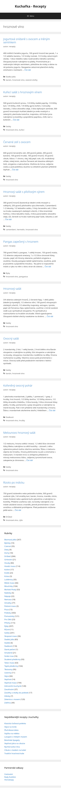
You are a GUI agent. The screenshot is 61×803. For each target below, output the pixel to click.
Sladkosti (10, 417)
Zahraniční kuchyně (12, 686)
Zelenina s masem (12, 699)
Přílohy (7, 623)
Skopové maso (10, 636)
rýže (21, 520)
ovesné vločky (31, 80)
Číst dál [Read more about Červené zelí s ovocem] (15, 169)
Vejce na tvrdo (10, 727)
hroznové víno (18, 80)
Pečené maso (10, 606)
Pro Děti (7, 619)
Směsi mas (9, 656)
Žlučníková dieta (11, 730)
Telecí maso (9, 662)
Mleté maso (9, 583)
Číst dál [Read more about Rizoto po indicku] (18, 510)
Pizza (6, 609)
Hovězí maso (9, 566)
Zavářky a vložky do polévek (16, 692)
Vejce (6, 676)
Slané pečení (9, 649)
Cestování (8, 774)
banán (8, 80)
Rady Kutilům (10, 777)
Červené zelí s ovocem (16, 142)
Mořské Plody (10, 589)
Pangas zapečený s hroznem (20, 241)
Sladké (7, 643)
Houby (7, 563)
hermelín (21, 229)
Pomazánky (9, 616)
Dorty (6, 553)
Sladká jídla (11, 76)
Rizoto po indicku (13, 482)
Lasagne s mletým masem (15, 736)
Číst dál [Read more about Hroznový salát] (50, 316)
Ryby (8, 273)
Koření (7, 569)
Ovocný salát (11, 338)
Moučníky (8, 586)
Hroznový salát (12, 288)
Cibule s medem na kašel (15, 750)
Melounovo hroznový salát (19, 432)
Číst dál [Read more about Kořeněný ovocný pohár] (52, 410)
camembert (11, 229)
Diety (6, 549)
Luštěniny (8, 579)
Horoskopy (9, 779)
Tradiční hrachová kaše (14, 753)
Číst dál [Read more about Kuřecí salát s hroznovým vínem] (16, 119)
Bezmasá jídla (10, 539)
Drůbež (9, 517)
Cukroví (7, 546)
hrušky (22, 420)
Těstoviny (8, 669)
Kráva (6, 576)
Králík (6, 573)
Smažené (8, 652)
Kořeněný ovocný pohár (17, 385)
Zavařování (9, 689)
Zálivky (7, 696)
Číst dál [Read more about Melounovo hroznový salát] (29, 460)
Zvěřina (7, 702)
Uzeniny (7, 672)
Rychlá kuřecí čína (12, 747)
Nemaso (8, 599)
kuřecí (21, 130)
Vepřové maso (10, 682)
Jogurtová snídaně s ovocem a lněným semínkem (26, 40)
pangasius (23, 276)
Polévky (7, 613)
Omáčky (7, 603)
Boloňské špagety (12, 740)
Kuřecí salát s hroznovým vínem (22, 92)
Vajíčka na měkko (11, 733)
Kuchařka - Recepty (30, 6)
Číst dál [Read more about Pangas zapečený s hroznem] (48, 266)
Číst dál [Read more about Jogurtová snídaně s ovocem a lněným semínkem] (28, 70)
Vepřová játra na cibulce (14, 743)
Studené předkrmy (12, 659)
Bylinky (7, 543)
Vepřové (7, 679)
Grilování (8, 559)
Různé (7, 629)
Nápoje (7, 596)
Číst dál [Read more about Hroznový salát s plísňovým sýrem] (8, 219)
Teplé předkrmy (11, 666)
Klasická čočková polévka (15, 723)
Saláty (8, 126)
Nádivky (7, 593)
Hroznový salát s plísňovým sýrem (24, 192)
